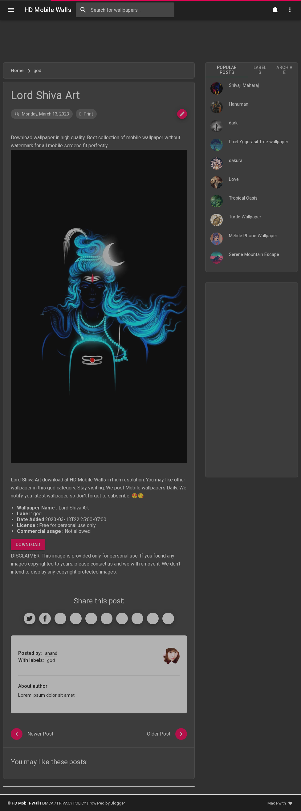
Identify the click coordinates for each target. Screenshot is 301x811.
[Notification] (275, 9)
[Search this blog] (125, 9)
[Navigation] (11, 9)
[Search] (83, 10)
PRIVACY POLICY (71, 803)
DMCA (48, 803)
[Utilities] (290, 9)
